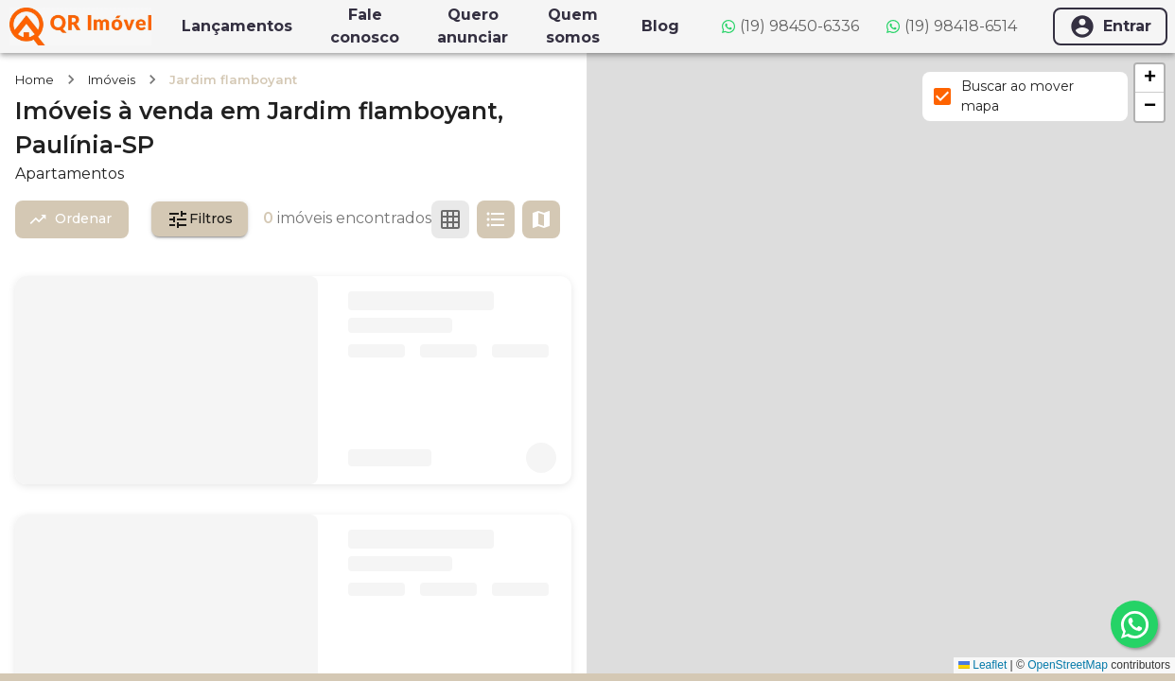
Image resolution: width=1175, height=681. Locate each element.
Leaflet (982, 665)
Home (34, 79)
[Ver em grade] (450, 219)
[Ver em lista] (496, 219)
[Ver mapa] (541, 219)
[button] (1149, 78)
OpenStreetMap (1067, 665)
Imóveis (111, 79)
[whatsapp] (1134, 624)
